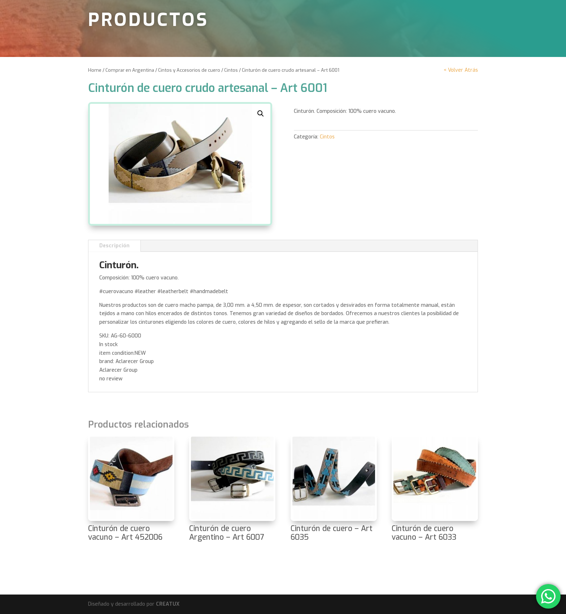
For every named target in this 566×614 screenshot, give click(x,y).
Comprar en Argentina (129, 70)
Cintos (231, 70)
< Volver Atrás (461, 70)
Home (94, 70)
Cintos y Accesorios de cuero (189, 70)
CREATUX (167, 604)
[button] (260, 113)
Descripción (114, 245)
